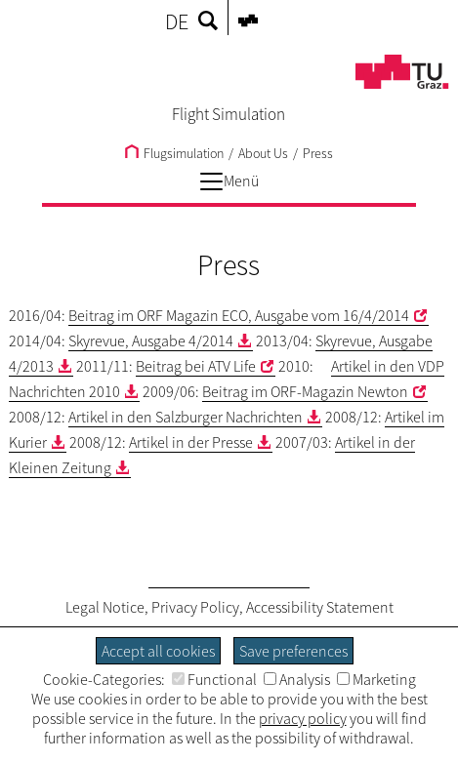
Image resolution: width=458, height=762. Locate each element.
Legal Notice (105, 607)
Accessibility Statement (320, 607)
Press (318, 153)
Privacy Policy (195, 607)
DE (176, 21)
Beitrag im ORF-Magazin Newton (305, 391)
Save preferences (293, 651)
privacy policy (303, 718)
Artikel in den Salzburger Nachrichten (185, 416)
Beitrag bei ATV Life (196, 366)
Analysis (297, 679)
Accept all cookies (158, 651)
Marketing (376, 679)
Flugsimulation (174, 153)
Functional (214, 679)
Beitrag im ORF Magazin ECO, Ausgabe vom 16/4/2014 (238, 315)
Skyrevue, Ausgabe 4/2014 (150, 340)
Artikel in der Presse (191, 442)
